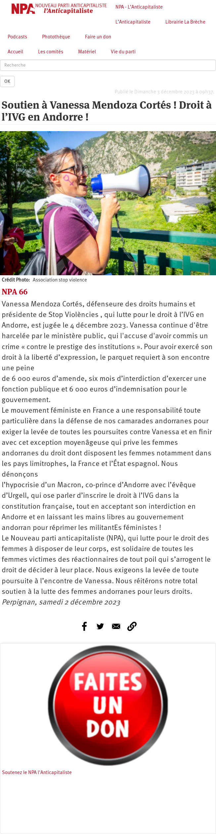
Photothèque (56, 37)
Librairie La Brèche (185, 22)
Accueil (15, 52)
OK (7, 81)
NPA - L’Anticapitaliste (139, 7)
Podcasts (17, 37)
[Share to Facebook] (84, 626)
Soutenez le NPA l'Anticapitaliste (37, 772)
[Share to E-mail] (116, 626)
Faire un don (98, 37)
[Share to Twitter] (100, 626)
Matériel (87, 52)
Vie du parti (123, 52)
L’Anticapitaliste (133, 22)
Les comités (50, 52)
